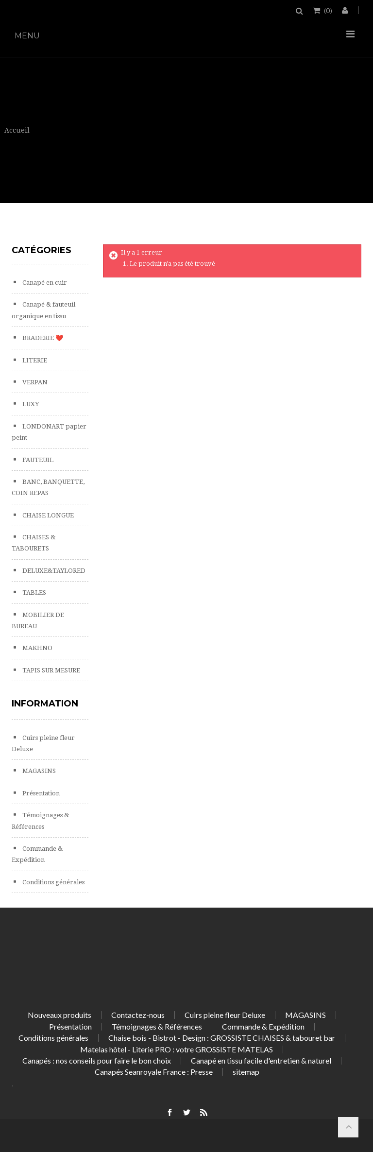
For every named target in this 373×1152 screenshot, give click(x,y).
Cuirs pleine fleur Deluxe (225, 1014)
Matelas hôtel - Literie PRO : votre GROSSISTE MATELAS (176, 1049)
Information (45, 703)
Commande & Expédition (263, 1026)
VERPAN (34, 382)
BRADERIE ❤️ (42, 338)
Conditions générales (53, 882)
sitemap (246, 1071)
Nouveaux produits (59, 1014)
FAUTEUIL (37, 460)
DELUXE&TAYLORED (53, 570)
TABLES (33, 592)
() (327, 10)
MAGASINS (38, 770)
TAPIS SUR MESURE (50, 670)
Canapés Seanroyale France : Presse (154, 1071)
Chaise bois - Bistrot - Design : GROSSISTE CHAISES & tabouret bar (221, 1037)
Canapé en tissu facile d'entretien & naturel (261, 1060)
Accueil (17, 130)
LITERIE (34, 360)
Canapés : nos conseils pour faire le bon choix (96, 1060)
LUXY (30, 404)
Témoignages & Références (157, 1026)
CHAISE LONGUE (47, 515)
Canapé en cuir (44, 282)
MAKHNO (36, 648)
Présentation (40, 793)
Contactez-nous (138, 1014)
